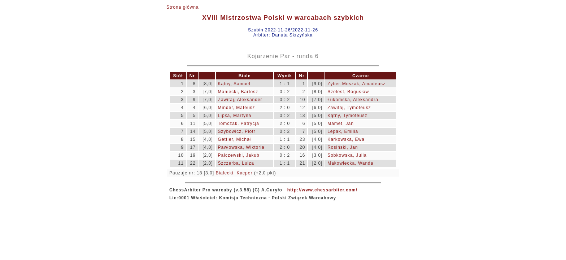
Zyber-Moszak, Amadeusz (356, 83)
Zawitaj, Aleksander (240, 99)
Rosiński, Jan (342, 147)
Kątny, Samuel (234, 83)
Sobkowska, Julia (347, 155)
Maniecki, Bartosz (238, 91)
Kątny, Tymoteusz (347, 115)
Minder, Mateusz (236, 107)
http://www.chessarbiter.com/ (322, 189)
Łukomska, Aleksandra (352, 99)
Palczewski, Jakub (239, 155)
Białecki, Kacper (233, 173)
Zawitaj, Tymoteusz (349, 107)
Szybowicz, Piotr (237, 131)
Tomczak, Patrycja (238, 123)
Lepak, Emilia (342, 131)
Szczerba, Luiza (236, 163)
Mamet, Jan (340, 123)
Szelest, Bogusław (348, 91)
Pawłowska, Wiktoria (241, 147)
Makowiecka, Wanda (350, 163)
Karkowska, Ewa (346, 139)
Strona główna (182, 7)
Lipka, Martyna (235, 115)
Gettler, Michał (234, 139)
